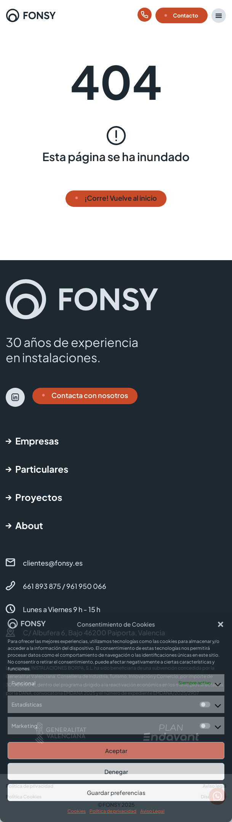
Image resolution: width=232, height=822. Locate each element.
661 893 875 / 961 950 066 (64, 586)
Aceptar (116, 750)
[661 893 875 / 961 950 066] (10, 585)
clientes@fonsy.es (53, 562)
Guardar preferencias (116, 792)
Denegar (116, 771)
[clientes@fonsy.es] (10, 562)
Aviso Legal (152, 811)
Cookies (76, 811)
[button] (220, 624)
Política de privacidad (113, 811)
